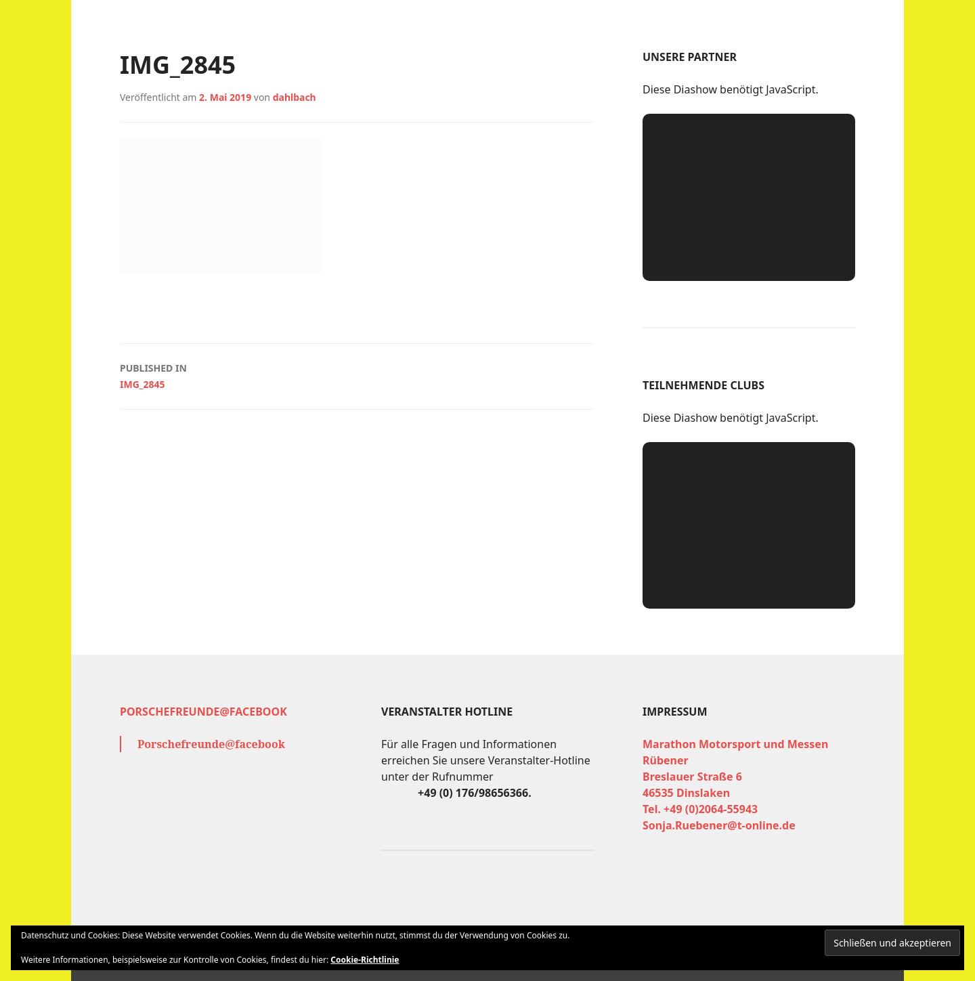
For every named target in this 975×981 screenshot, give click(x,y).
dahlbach (294, 97)
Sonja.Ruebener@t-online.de (719, 825)
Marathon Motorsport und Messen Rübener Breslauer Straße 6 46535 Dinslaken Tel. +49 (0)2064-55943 (735, 776)
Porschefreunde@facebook (203, 711)
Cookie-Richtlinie (364, 959)
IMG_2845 (357, 375)
